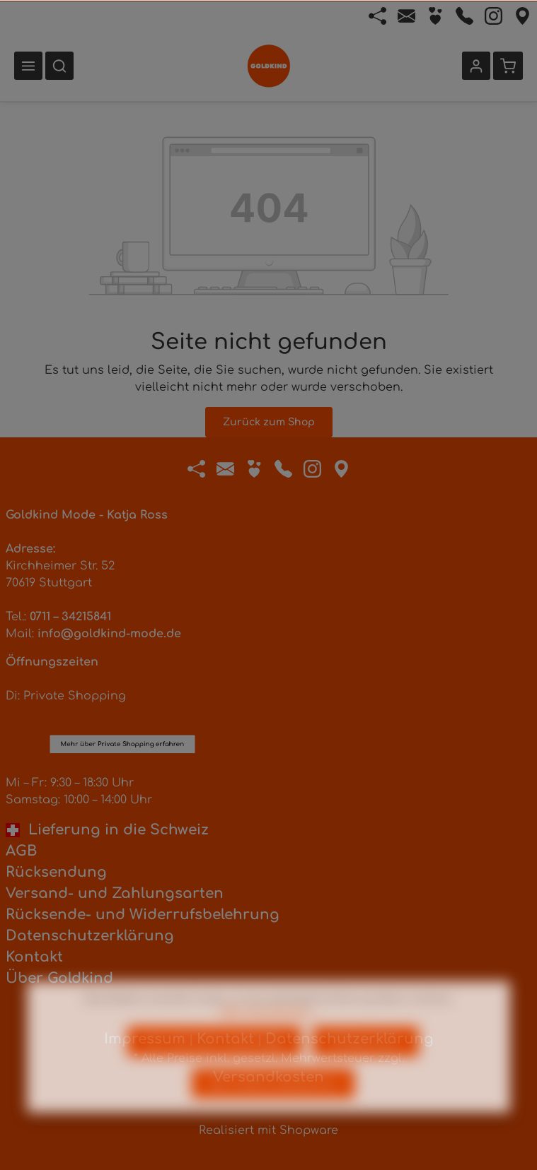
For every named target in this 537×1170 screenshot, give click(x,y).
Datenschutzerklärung (90, 936)
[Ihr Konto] (476, 66)
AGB (21, 851)
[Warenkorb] (508, 66)
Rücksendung (56, 872)
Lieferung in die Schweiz (107, 830)
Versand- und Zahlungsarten (115, 893)
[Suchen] (59, 66)
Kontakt (34, 957)
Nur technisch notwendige (214, 1069)
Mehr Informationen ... (268, 1039)
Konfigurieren (365, 1069)
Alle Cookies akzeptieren (273, 1111)
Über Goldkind (59, 978)
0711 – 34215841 (70, 616)
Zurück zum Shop (269, 422)
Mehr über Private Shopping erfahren (123, 665)
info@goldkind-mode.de (109, 633)
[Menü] (28, 66)
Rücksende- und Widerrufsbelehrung (142, 914)
